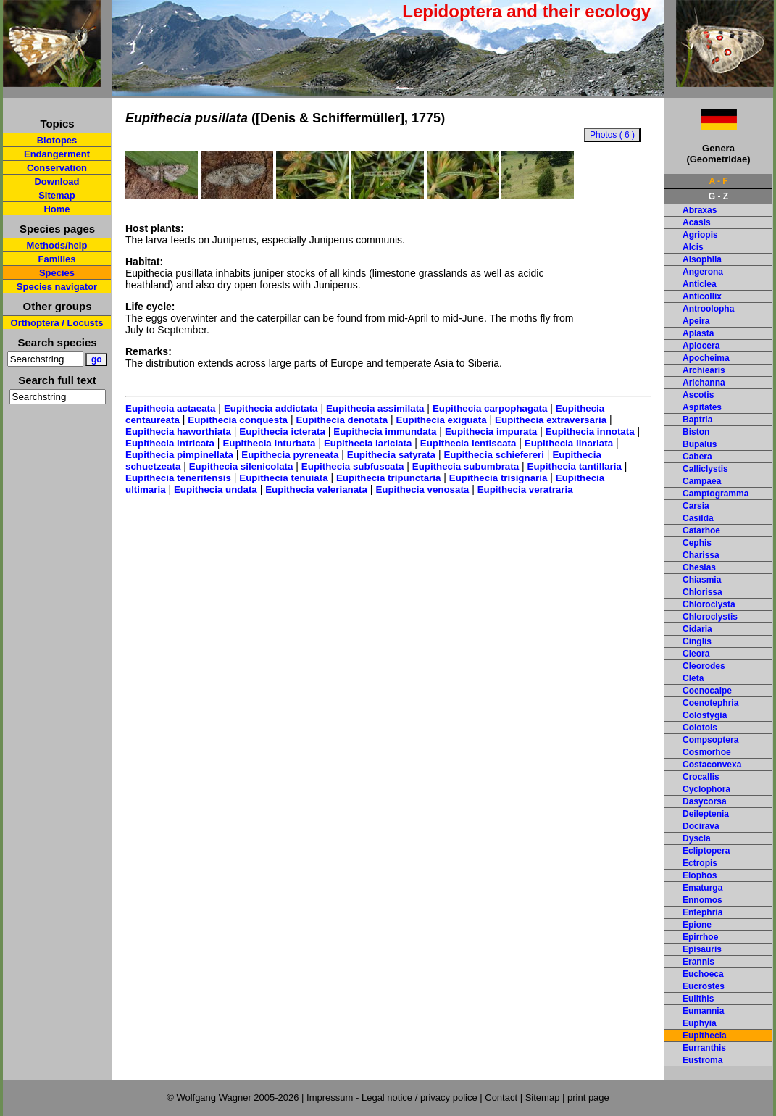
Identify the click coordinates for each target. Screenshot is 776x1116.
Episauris (702, 949)
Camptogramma (715, 493)
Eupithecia (705, 1035)
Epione (697, 925)
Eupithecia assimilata (375, 408)
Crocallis (701, 777)
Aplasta (698, 333)
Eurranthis (704, 1048)
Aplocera (701, 346)
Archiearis (704, 370)
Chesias (699, 567)
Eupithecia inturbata (268, 443)
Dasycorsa (705, 801)
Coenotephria (710, 703)
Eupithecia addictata (271, 408)
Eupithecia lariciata (368, 443)
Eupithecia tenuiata (283, 477)
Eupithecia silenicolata (241, 466)
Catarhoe (701, 530)
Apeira (696, 321)
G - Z (718, 196)
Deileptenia (706, 814)
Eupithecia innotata (590, 431)
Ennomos (702, 900)
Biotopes (57, 140)
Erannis (698, 962)
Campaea (702, 481)
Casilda (698, 518)
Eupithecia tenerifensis (178, 477)
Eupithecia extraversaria (550, 420)
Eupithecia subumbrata (465, 466)
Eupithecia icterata (282, 431)
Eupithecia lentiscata (468, 443)
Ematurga (702, 888)
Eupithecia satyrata (391, 454)
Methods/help (57, 245)
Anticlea (700, 284)
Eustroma (702, 1060)
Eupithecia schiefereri (493, 454)
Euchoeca (703, 974)
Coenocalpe (707, 691)
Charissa (701, 555)
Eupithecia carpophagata (490, 408)
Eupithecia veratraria (525, 489)
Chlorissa (702, 592)
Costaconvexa (712, 764)
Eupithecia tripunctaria (388, 477)
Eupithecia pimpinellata (179, 454)
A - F (718, 181)
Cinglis (697, 641)
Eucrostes (704, 986)
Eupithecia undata (215, 489)
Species (57, 272)
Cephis (697, 543)
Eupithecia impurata (491, 431)
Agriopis (700, 235)
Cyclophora (706, 789)
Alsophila (702, 259)
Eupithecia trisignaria (498, 477)
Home (56, 209)
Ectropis (700, 863)
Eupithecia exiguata (441, 420)
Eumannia (703, 1011)
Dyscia (697, 838)
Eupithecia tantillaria (574, 466)
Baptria (697, 420)
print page (588, 1097)
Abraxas (700, 210)
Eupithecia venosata (422, 489)
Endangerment (57, 154)
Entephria (702, 912)
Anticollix (702, 296)
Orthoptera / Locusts (57, 322)
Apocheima (706, 358)
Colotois (700, 728)
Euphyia (700, 1023)
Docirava (701, 826)
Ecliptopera (706, 851)
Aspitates (702, 407)
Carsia (696, 506)
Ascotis (698, 395)
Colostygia (705, 715)
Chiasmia (702, 580)
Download (56, 181)
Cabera (697, 456)
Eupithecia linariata (569, 443)
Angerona (703, 272)
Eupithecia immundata (384, 431)
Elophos (700, 875)
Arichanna (704, 383)
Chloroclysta (709, 604)
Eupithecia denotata (342, 420)
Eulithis (698, 999)
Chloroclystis (710, 617)
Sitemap (56, 195)
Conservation (57, 167)
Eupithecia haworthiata (178, 431)
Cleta (693, 678)
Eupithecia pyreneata (289, 454)
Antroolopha (708, 309)
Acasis (697, 222)
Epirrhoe (700, 937)
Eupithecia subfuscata (352, 466)
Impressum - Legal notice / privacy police (393, 1097)
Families (56, 259)
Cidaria (697, 629)
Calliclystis (705, 469)
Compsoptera (710, 740)
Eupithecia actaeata (170, 408)
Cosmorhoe (707, 752)
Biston (696, 432)
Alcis (693, 247)
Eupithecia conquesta (238, 420)
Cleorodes (704, 666)
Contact (501, 1097)
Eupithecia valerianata (316, 489)
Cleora (696, 654)
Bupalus (700, 444)
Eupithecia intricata (169, 443)
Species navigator (57, 286)
